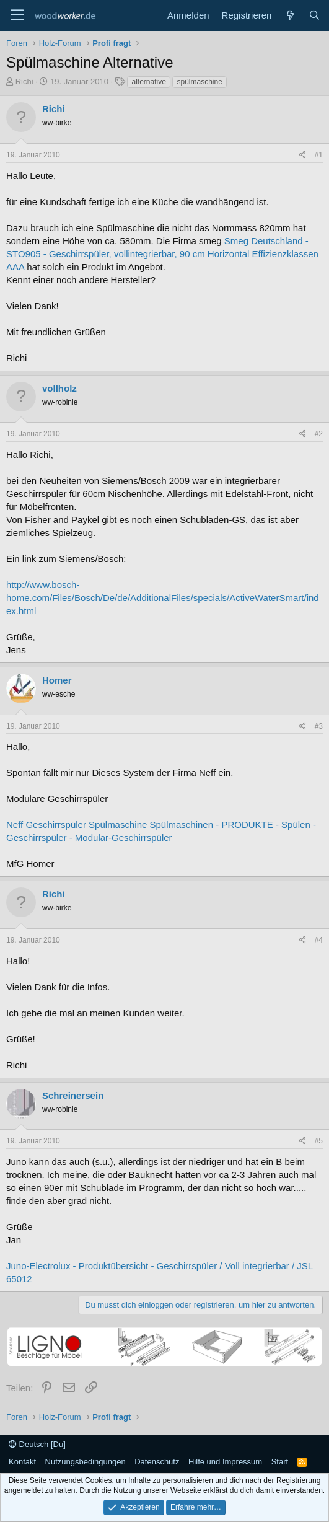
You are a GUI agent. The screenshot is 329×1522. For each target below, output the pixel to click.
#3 (319, 726)
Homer (57, 680)
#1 (319, 155)
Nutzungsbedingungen (85, 1461)
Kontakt (22, 1461)
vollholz (59, 388)
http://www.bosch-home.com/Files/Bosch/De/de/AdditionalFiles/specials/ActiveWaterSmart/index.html (162, 597)
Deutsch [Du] (37, 1444)
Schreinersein (72, 1095)
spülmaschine (199, 81)
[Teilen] (302, 155)
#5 (319, 1141)
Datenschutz (156, 1461)
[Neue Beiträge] (290, 15)
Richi (24, 81)
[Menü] (17, 15)
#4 (319, 940)
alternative (148, 81)
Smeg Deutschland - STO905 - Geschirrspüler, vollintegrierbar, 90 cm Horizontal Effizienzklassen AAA (162, 253)
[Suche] (314, 15)
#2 (319, 433)
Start (279, 1461)
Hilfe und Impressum (225, 1461)
